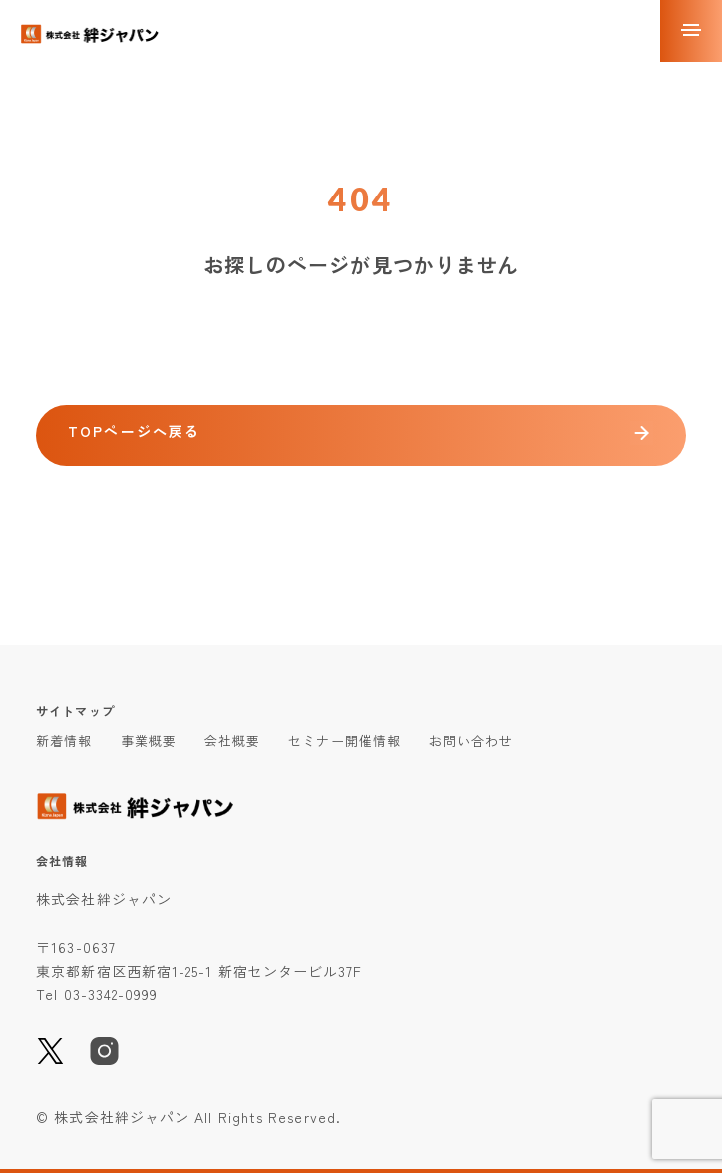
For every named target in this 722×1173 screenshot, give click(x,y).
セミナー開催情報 (344, 740)
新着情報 (64, 740)
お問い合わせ (471, 740)
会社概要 (232, 740)
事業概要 (149, 740)
